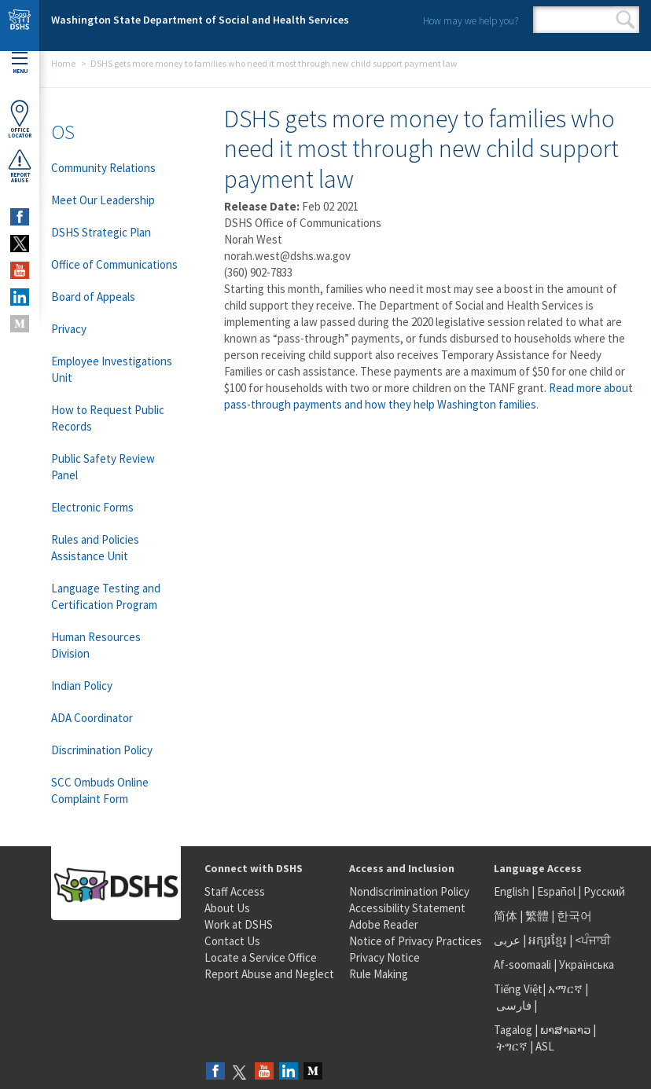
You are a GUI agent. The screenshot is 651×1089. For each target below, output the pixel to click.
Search (625, 19)
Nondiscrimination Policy (409, 891)
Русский (604, 891)
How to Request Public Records (107, 418)
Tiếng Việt (518, 988)
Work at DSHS (238, 924)
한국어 (574, 915)
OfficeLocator (19, 119)
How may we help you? (470, 21)
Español (556, 891)
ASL (544, 1046)
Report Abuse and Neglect (269, 973)
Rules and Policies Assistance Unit (95, 547)
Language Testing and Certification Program (105, 596)
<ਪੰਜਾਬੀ (593, 940)
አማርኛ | (568, 988)
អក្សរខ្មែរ (547, 940)
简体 (505, 915)
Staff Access (234, 891)
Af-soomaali (522, 964)
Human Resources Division (96, 645)
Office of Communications (114, 264)
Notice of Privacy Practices (415, 940)
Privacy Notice (384, 957)
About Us (227, 907)
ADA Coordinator (92, 717)
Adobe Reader (383, 924)
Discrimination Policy (102, 749)
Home (63, 63)
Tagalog (513, 1029)
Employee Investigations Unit (111, 369)
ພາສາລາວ (565, 1029)
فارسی (512, 1005)
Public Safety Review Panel (103, 466)
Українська (586, 964)
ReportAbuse (19, 166)
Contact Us (232, 940)
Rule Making (378, 973)
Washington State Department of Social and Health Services (200, 20)
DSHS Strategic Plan (101, 232)
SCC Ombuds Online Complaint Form (100, 790)
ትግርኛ (512, 1046)
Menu (20, 63)
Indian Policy (81, 685)
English (512, 891)
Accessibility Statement (407, 907)
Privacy (68, 328)
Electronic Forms (92, 507)
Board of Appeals (93, 296)
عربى (507, 940)
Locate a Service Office (260, 957)
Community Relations (103, 167)
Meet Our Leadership (103, 199)
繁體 (538, 915)
